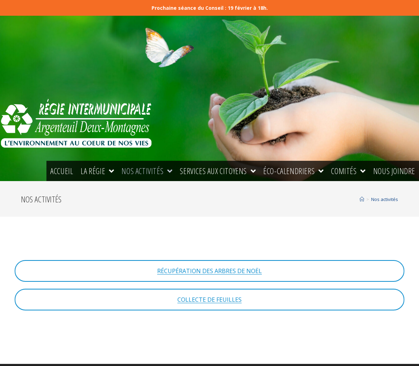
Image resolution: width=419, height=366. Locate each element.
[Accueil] (362, 199)
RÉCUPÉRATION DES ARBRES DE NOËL (209, 271)
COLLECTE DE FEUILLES (210, 299)
